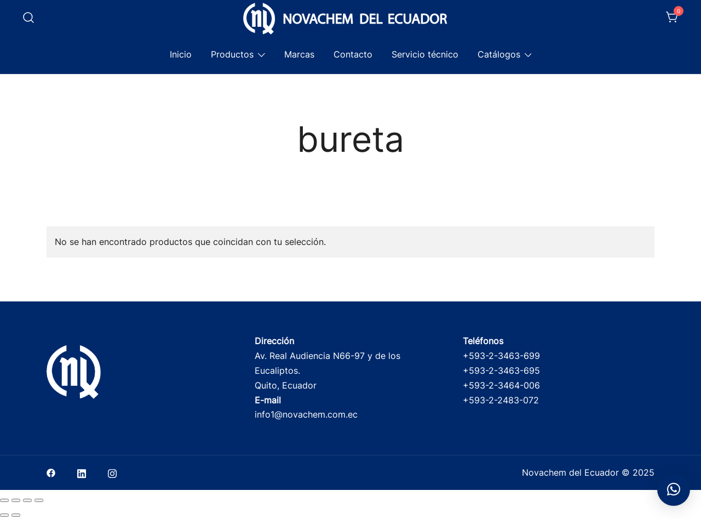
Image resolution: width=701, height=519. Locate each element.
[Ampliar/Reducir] (4, 500)
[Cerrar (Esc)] (39, 500)
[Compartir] (27, 500)
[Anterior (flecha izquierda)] (4, 515)
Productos (232, 54)
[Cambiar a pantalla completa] (16, 500)
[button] (673, 489)
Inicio (181, 54)
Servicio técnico (425, 54)
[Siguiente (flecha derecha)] (16, 515)
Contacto (353, 54)
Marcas (299, 54)
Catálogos (499, 54)
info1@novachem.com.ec (306, 414)
